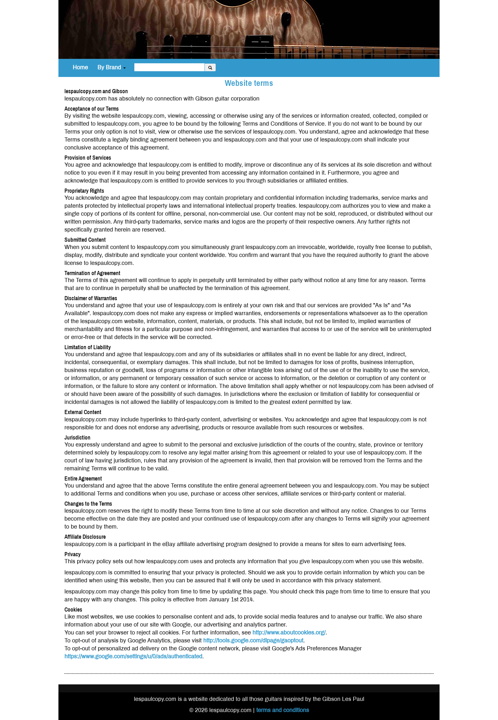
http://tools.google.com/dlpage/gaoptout (253, 641)
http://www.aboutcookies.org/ (289, 633)
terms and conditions (282, 710)
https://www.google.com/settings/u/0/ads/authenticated (133, 657)
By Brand (112, 68)
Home (80, 68)
